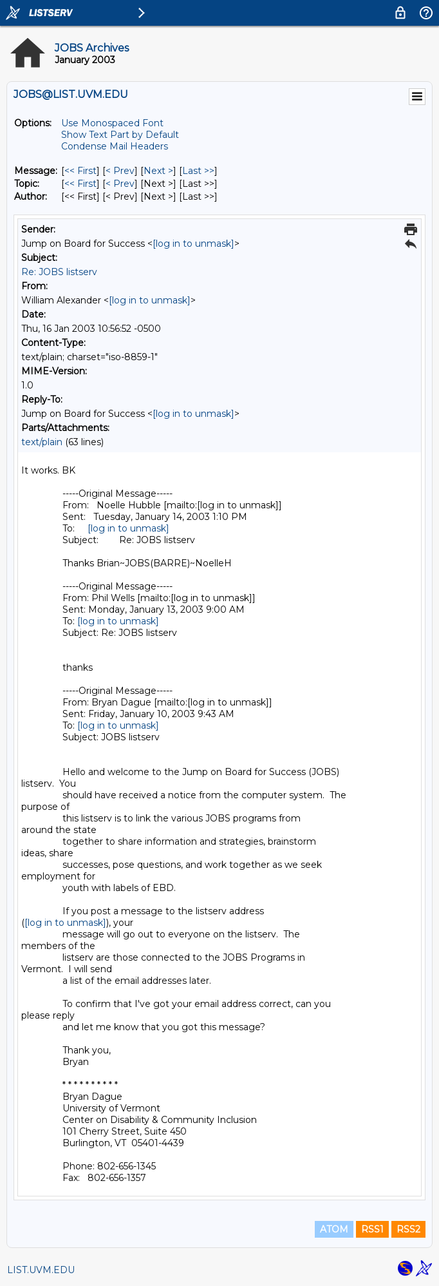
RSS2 (408, 1229)
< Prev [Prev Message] (120, 171)
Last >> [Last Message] (198, 171)
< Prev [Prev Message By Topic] (120, 183)
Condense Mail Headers (114, 146)
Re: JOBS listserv (59, 272)
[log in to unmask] (193, 243)
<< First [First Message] (80, 171)
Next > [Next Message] (158, 171)
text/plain (41, 442)
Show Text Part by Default (120, 134)
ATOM (334, 1229)
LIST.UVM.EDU (41, 1270)
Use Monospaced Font (112, 123)
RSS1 (372, 1229)
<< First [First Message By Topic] (80, 183)
